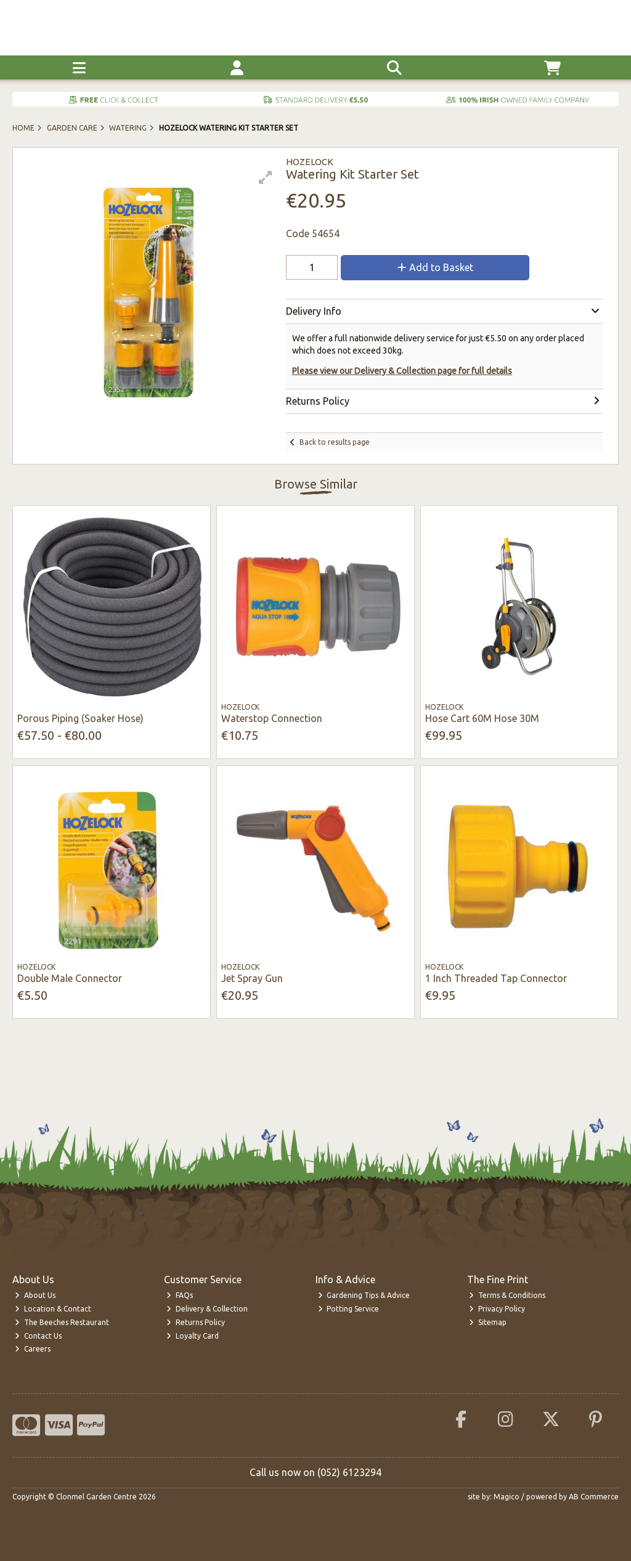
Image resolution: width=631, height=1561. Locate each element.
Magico (506, 1497)
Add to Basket (435, 267)
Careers (33, 1349)
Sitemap (488, 1322)
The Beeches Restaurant (62, 1322)
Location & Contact (53, 1309)
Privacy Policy (497, 1309)
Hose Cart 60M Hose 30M (482, 718)
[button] (265, 177)
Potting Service (349, 1309)
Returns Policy (195, 1322)
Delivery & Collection (207, 1309)
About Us (35, 1295)
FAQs (179, 1295)
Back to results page (334, 442)
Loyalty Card (192, 1336)
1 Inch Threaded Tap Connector (496, 978)
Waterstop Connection (271, 718)
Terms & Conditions (507, 1295)
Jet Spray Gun (252, 978)
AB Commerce (594, 1497)
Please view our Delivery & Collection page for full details (402, 371)
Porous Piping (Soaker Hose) (80, 718)
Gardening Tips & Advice (364, 1295)
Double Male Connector (69, 978)
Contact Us (38, 1336)
